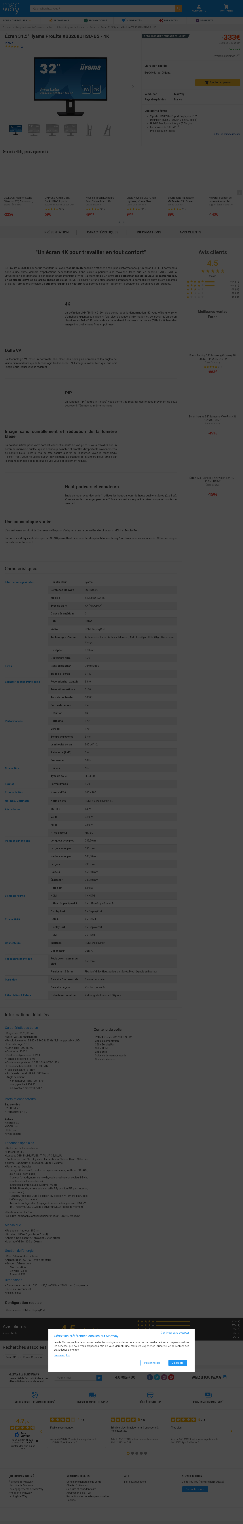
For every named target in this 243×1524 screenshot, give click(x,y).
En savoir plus (62, 1355)
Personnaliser (152, 1362)
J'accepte (177, 1362)
